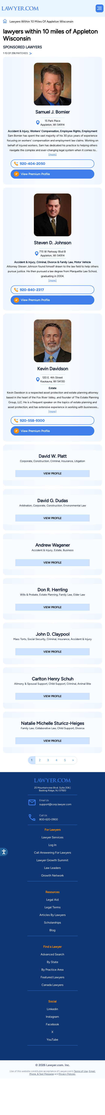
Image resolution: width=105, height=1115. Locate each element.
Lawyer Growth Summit (52, 860)
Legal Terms (52, 907)
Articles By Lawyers (52, 915)
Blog (52, 930)
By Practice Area (52, 969)
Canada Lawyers (52, 985)
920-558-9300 (29, 420)
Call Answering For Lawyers (52, 852)
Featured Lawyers (52, 977)
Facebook (52, 1024)
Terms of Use (81, 1071)
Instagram (52, 1016)
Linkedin (52, 1009)
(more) (52, 154)
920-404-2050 (29, 163)
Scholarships (52, 922)
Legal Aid (52, 899)
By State (52, 962)
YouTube (52, 1039)
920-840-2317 (29, 290)
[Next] (73, 760)
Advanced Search (52, 954)
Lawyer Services (52, 837)
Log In (52, 845)
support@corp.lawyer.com (55, 804)
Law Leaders (52, 868)
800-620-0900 (48, 819)
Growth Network (52, 875)
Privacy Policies (67, 1074)
